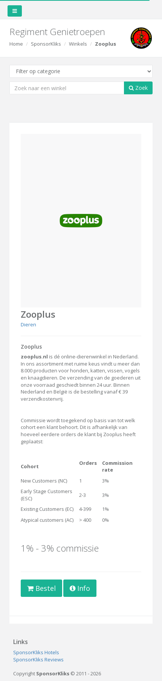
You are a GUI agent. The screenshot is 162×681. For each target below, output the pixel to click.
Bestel (41, 588)
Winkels (78, 43)
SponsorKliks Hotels (36, 652)
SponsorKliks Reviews (38, 659)
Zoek (138, 87)
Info (80, 588)
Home (16, 43)
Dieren (28, 324)
